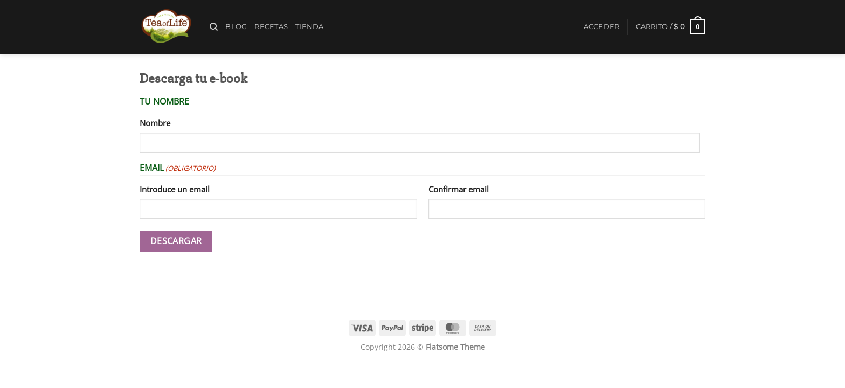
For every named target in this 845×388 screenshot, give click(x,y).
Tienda (309, 27)
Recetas (271, 27)
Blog (236, 27)
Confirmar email (458, 189)
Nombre (155, 122)
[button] (602, 27)
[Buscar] (214, 27)
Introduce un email (175, 189)
